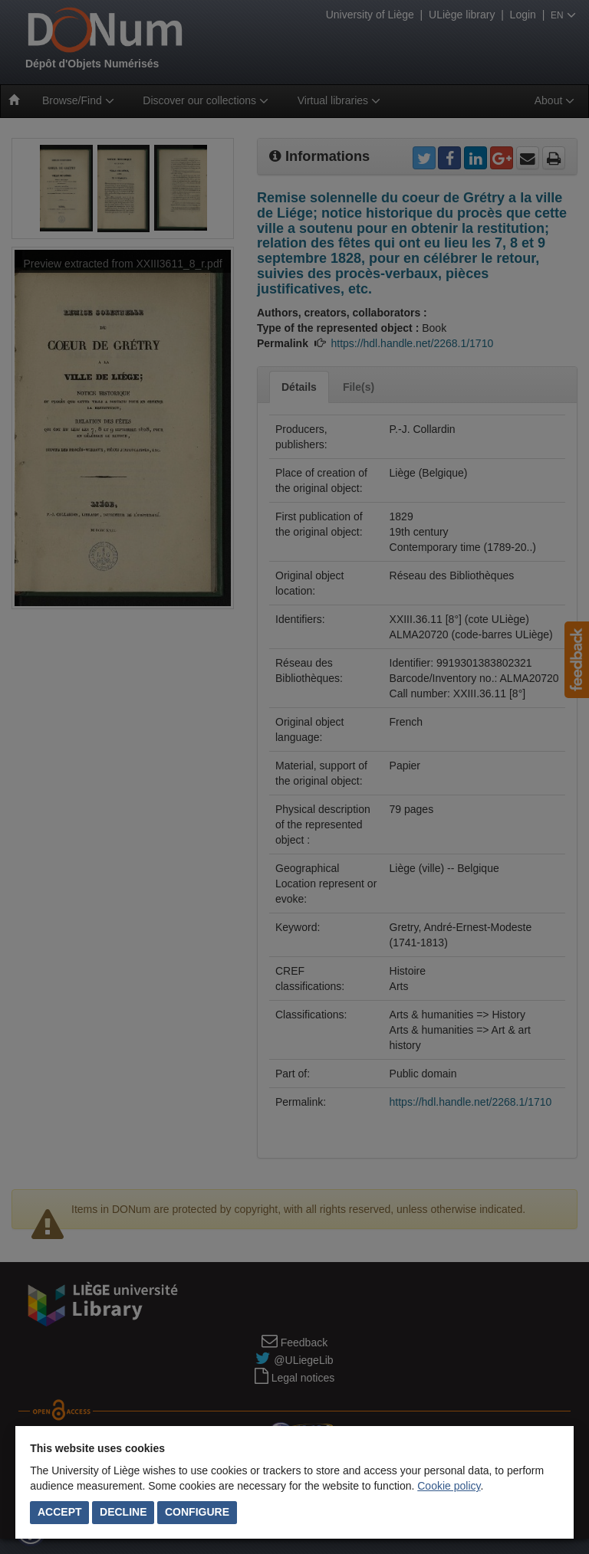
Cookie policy (448, 1486)
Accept (60, 1512)
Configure (197, 1512)
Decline (123, 1512)
